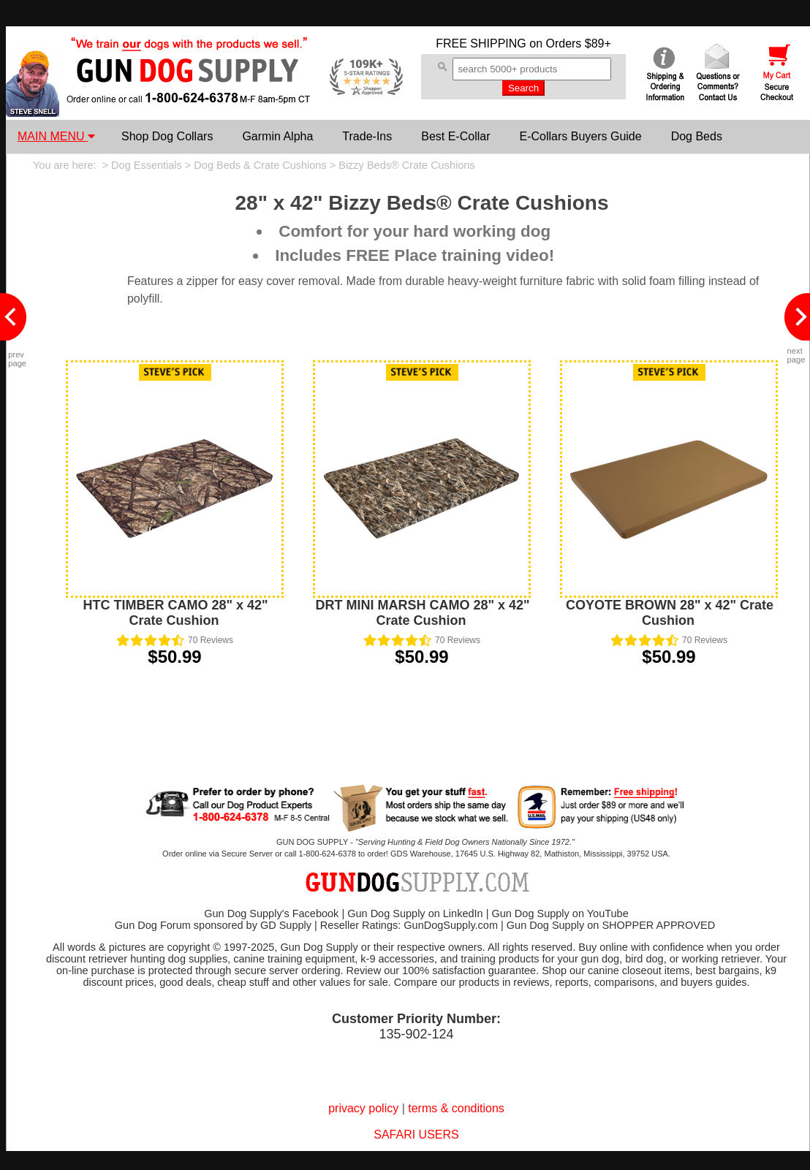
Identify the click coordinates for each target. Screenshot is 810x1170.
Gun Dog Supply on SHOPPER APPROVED (611, 925)
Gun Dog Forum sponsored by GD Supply (213, 925)
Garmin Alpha (277, 136)
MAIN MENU (56, 136)
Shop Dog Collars (167, 136)
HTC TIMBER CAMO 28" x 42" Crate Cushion (175, 613)
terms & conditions (456, 1108)
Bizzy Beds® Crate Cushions (406, 165)
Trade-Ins (367, 136)
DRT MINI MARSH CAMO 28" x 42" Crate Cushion (422, 613)
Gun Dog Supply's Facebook (271, 913)
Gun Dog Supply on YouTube (559, 913)
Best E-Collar (455, 136)
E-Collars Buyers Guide (580, 136)
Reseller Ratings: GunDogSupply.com (409, 925)
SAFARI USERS (416, 1134)
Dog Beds (696, 136)
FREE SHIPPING (481, 43)
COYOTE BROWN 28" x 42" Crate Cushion (669, 613)
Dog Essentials (146, 165)
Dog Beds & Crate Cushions (260, 165)
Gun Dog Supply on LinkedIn (414, 913)
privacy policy (363, 1108)
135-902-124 (416, 1034)
